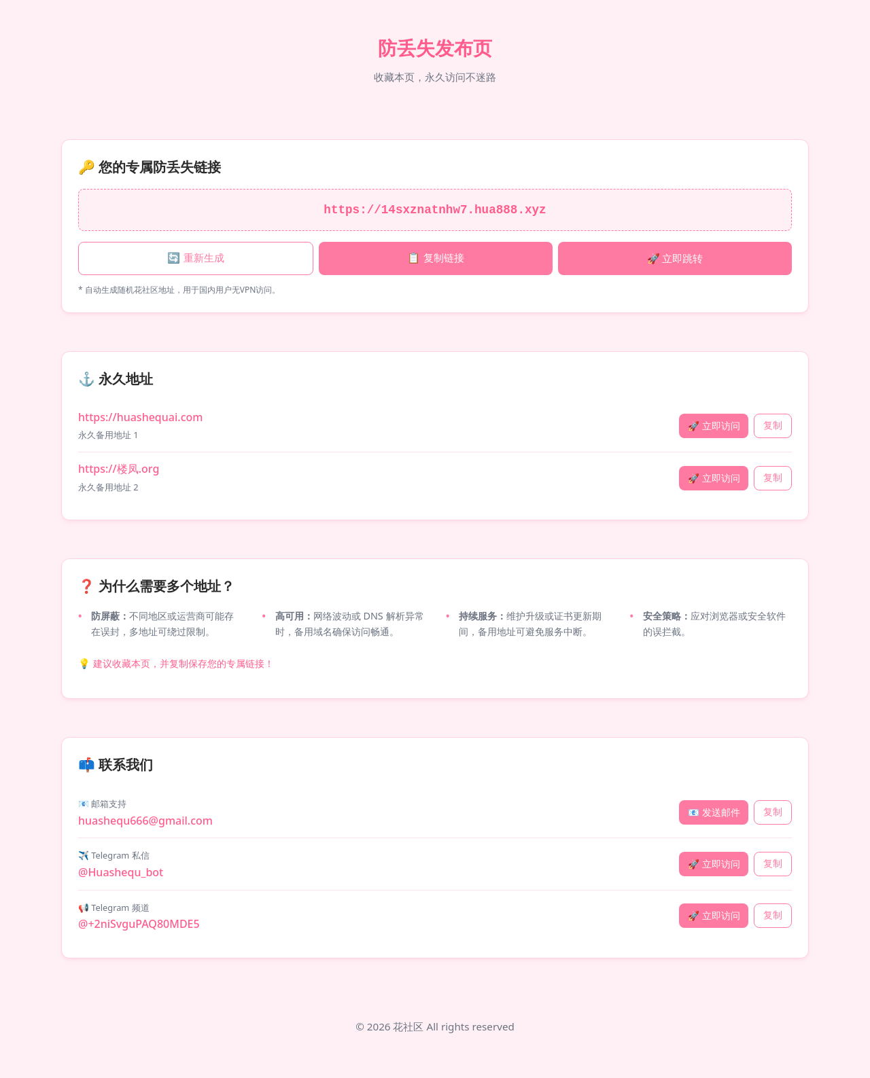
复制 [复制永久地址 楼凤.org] (772, 478)
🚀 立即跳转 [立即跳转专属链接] (675, 258)
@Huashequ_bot (120, 872)
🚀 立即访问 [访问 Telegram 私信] (714, 863)
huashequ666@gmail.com (145, 820)
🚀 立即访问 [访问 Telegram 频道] (714, 915)
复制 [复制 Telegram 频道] (772, 915)
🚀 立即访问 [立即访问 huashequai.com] (714, 425)
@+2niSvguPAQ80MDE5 (139, 923)
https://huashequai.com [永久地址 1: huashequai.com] (140, 417)
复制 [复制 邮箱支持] (772, 812)
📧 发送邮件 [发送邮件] (714, 812)
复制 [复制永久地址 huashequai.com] (772, 425)
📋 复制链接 (435, 258)
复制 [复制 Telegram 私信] (772, 864)
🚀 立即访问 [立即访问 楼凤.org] (714, 477)
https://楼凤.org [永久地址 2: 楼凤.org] (118, 468)
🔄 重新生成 (195, 258)
